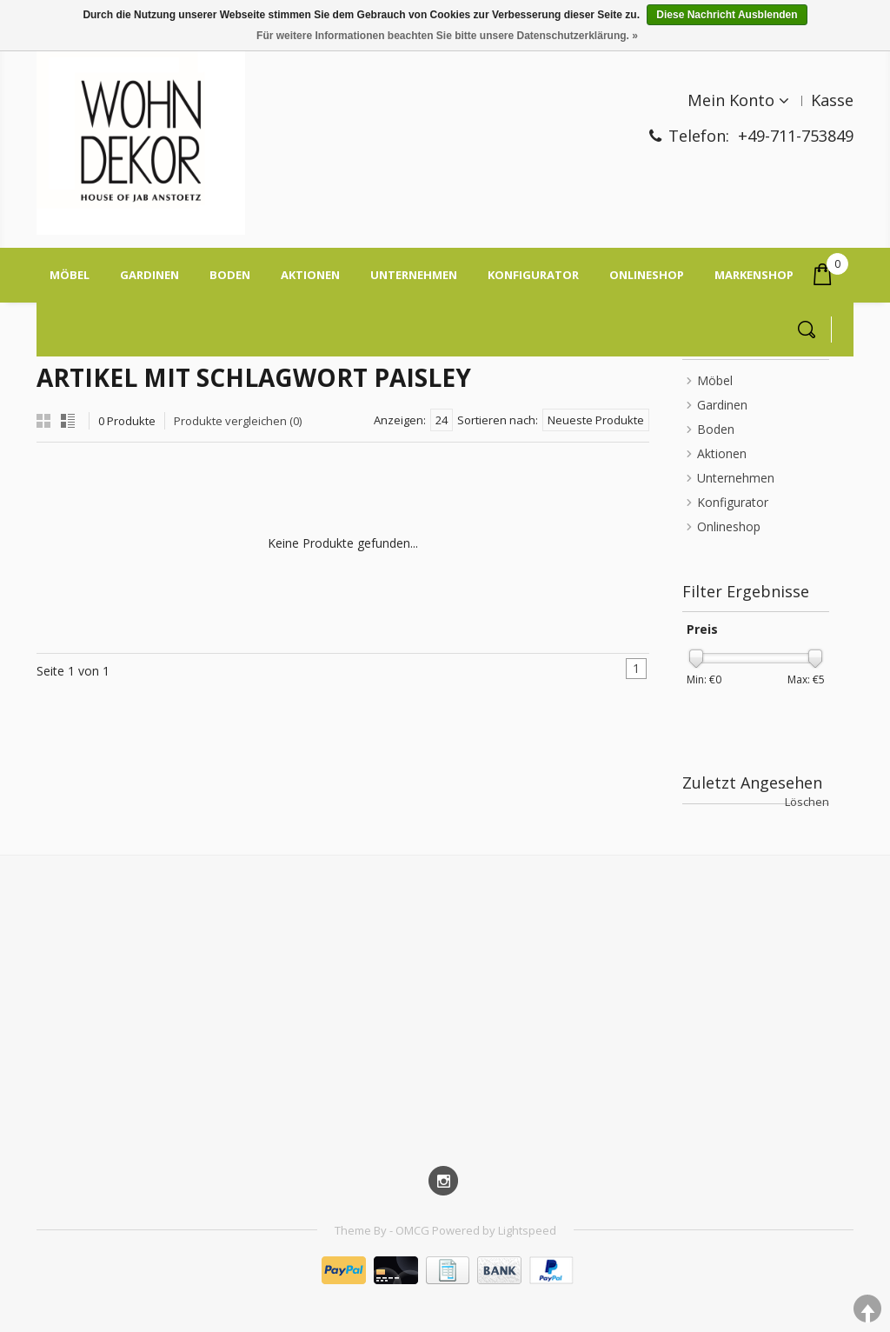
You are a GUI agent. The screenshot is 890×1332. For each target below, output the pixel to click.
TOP (867, 1309)
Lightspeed (527, 1230)
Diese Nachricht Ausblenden (726, 15)
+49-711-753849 (795, 135)
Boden (229, 275)
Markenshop (754, 275)
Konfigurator (533, 275)
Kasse (832, 100)
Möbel (70, 275)
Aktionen (310, 275)
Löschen (807, 802)
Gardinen (149, 275)
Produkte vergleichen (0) (238, 421)
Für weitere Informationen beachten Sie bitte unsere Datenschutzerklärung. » (447, 36)
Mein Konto (730, 100)
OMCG (413, 1230)
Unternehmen (413, 275)
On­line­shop (646, 275)
